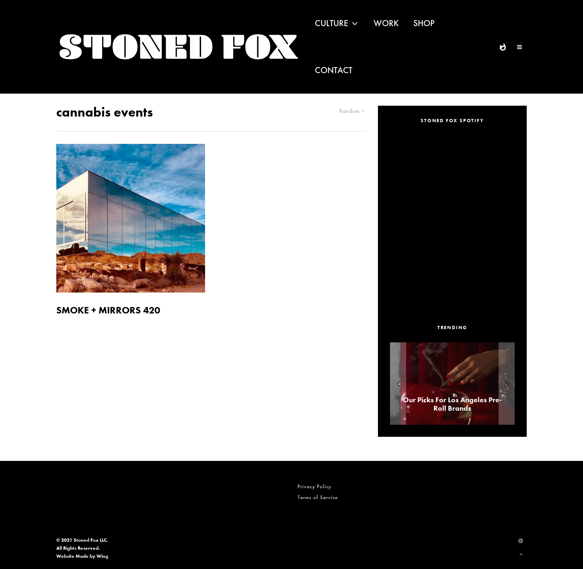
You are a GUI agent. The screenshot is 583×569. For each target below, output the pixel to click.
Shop (424, 23)
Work (386, 23)
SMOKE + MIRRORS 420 (108, 310)
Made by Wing (92, 556)
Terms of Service (318, 497)
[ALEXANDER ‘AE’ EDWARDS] (445, 383)
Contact (333, 70)
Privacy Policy (314, 486)
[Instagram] (521, 540)
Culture (331, 23)
